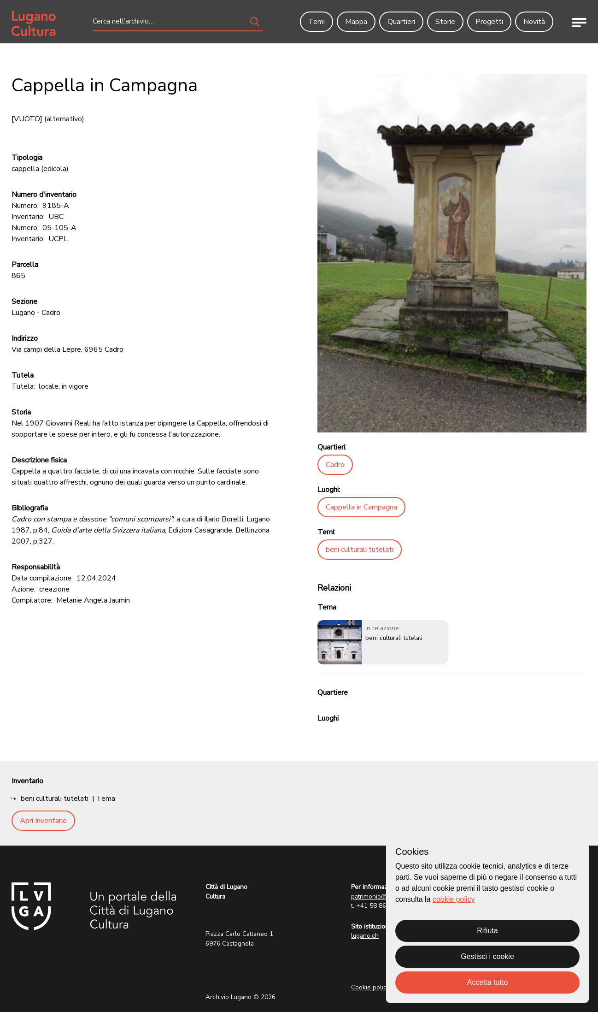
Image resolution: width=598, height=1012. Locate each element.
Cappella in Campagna (361, 507)
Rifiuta (487, 931)
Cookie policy (370, 987)
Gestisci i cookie (487, 956)
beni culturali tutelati (359, 549)
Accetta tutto (487, 982)
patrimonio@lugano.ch (383, 896)
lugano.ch (365, 935)
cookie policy (454, 899)
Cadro (335, 465)
